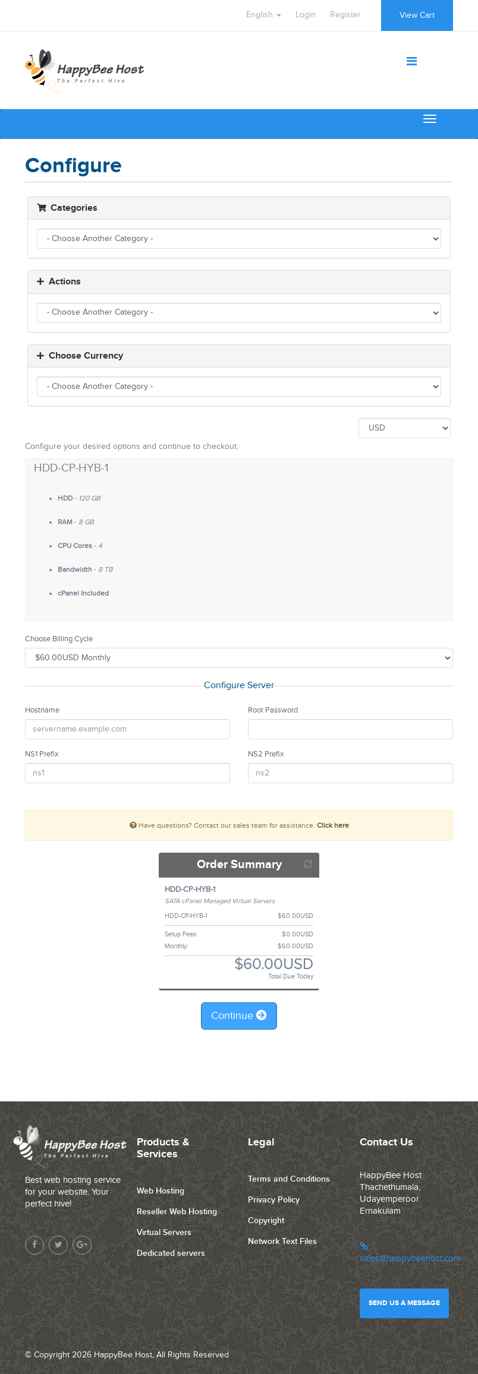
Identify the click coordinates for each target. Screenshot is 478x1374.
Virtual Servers (164, 1232)
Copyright (266, 1220)
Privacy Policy (274, 1200)
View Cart (417, 15)
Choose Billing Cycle (59, 639)
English (263, 15)
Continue (239, 1015)
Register (345, 15)
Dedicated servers (171, 1253)
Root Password (273, 710)
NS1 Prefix (41, 754)
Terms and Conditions (289, 1179)
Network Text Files (282, 1241)
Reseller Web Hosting (177, 1212)
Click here (333, 825)
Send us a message (404, 1303)
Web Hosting (160, 1191)
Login (305, 15)
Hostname (42, 710)
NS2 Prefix (266, 754)
